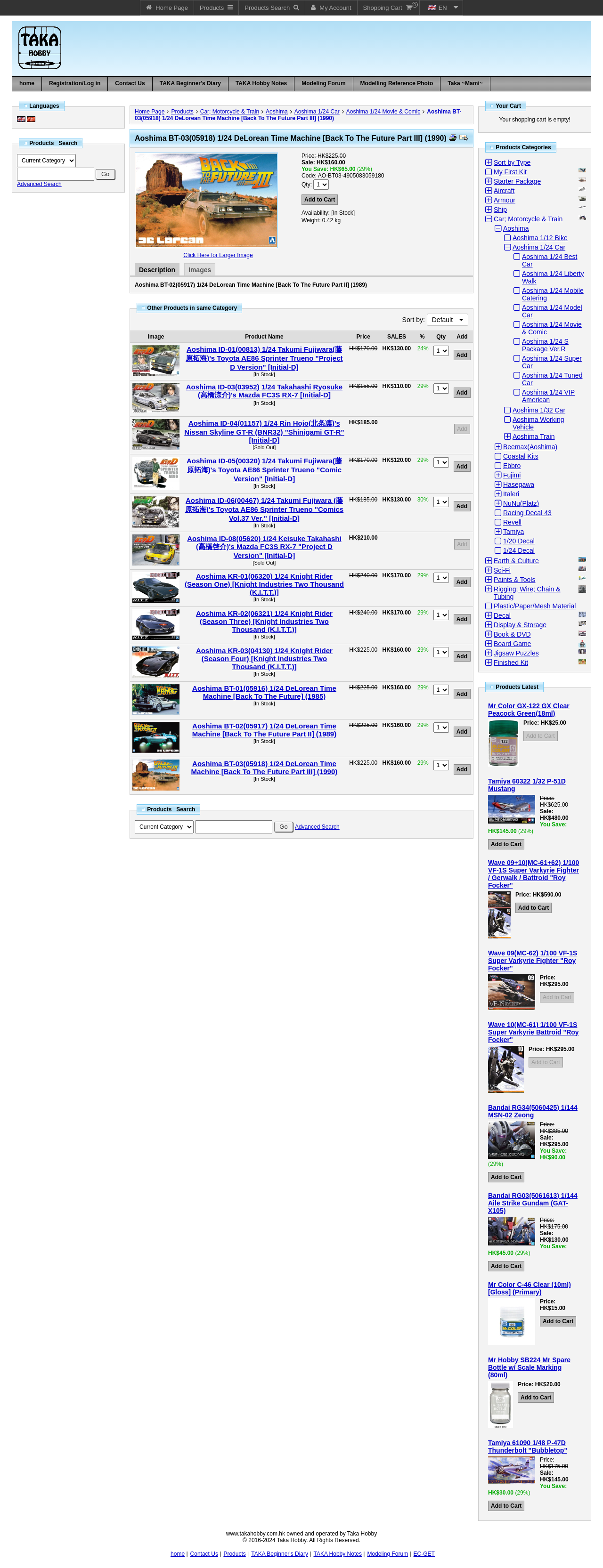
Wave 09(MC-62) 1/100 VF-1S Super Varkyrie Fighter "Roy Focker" (532, 960)
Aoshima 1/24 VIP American (548, 396)
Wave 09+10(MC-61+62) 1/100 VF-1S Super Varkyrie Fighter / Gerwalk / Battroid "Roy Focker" (533, 874)
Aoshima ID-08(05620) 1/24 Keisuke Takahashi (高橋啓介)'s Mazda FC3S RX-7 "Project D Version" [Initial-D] (264, 546)
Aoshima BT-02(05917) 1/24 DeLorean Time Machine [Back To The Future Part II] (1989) (264, 730)
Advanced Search (39, 184)
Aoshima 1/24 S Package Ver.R (545, 345)
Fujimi (512, 475)
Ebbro (512, 465)
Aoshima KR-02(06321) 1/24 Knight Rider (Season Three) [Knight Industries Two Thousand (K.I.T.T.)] (264, 621)
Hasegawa (518, 484)
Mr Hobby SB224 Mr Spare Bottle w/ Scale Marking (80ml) (529, 1367)
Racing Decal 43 (527, 513)
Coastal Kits (520, 456)
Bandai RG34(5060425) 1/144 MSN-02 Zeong (533, 1111)
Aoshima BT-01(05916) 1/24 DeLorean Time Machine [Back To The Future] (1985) (264, 692)
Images (199, 270)
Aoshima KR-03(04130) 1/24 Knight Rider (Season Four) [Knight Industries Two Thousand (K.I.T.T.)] (264, 659)
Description (157, 270)
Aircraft (504, 190)
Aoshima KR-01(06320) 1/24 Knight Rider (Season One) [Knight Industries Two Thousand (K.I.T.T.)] (264, 584)
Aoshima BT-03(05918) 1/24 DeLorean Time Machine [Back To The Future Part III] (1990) (298, 114)
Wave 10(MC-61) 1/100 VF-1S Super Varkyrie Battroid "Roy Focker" (533, 1032)
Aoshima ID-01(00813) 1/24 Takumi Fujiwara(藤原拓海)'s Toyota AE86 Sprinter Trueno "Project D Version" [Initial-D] (264, 358)
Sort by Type (512, 162)
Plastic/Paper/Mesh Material (535, 606)
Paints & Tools (514, 579)
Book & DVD (512, 634)
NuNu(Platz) (521, 503)
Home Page (149, 111)
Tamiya (513, 531)
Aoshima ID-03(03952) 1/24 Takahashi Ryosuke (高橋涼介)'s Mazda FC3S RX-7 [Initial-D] (264, 391)
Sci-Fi (502, 570)
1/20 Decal (519, 541)
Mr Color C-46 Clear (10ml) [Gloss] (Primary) (529, 1288)
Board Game (512, 643)
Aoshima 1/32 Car (539, 410)
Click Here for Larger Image (218, 255)
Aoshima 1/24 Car (317, 111)
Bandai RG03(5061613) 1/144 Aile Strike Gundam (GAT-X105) (533, 1203)
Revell (512, 522)
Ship (500, 209)
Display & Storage (520, 625)
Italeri (511, 494)
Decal (502, 615)
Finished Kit (511, 662)
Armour (504, 200)
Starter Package (517, 181)
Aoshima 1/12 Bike (540, 238)
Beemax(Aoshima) (530, 447)
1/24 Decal (519, 550)
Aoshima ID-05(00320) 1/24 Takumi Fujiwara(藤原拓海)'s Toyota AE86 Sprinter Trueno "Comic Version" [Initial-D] (264, 470)
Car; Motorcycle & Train (229, 111)
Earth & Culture (516, 561)
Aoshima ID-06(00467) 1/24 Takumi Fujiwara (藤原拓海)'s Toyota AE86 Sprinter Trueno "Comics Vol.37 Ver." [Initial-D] (264, 509)
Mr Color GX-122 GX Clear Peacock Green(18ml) (529, 709)
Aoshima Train (533, 436)
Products (182, 111)
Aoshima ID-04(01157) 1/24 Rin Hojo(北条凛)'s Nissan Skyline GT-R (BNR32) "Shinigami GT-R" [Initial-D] (264, 431)
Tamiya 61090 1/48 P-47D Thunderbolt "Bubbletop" (527, 1446)
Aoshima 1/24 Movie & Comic (383, 111)
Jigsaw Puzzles (516, 653)
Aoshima (277, 111)
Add (462, 429)
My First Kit (510, 172)
